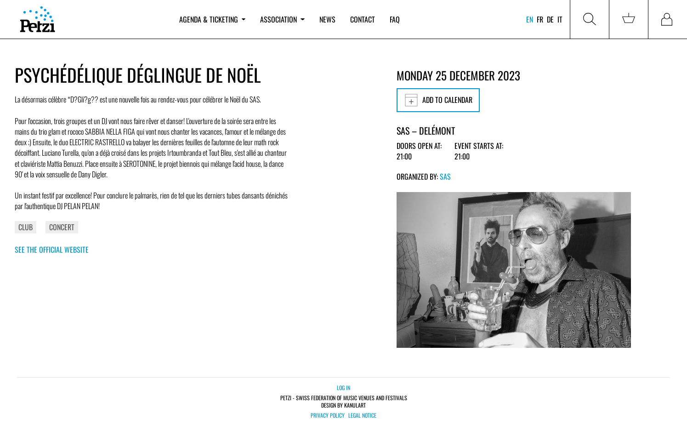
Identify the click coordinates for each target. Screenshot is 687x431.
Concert (61, 227)
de (550, 19)
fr (540, 19)
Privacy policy (328, 415)
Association (282, 19)
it (559, 19)
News (327, 19)
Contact (362, 19)
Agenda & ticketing (212, 19)
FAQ (395, 19)
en (529, 19)
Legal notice (362, 415)
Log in (343, 387)
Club (25, 227)
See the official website (52, 249)
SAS (445, 176)
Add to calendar (438, 100)
